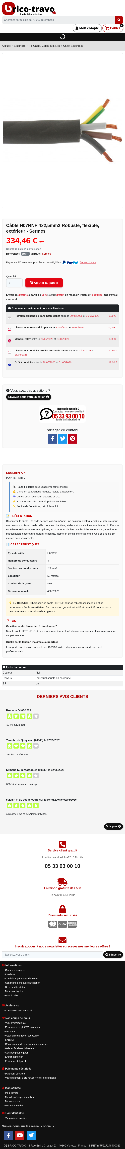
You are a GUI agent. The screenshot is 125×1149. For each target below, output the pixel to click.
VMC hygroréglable (15, 1023)
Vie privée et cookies (15, 1118)
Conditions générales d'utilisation (22, 982)
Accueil (6, 45)
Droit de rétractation (15, 987)
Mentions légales (13, 991)
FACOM (9, 1040)
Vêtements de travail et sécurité (21, 1035)
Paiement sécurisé (14, 1073)
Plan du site (11, 995)
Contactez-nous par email (18, 1010)
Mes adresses (12, 1101)
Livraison (9, 974)
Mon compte (87, 28)
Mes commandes (13, 1105)
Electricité (19, 45)
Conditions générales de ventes (21, 978)
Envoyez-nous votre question (28, 397)
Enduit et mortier (13, 1056)
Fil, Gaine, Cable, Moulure (44, 45)
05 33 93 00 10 (62, 866)
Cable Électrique (73, 45)
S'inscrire (113, 954)
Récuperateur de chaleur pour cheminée (26, 1044)
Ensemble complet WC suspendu (22, 1027)
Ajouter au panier (44, 282)
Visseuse (9, 1031)
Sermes (46, 253)
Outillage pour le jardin (16, 1052)
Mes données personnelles (19, 1097)
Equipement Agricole (15, 1061)
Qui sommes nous (14, 970)
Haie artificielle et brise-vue (19, 1048)
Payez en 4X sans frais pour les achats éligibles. (51, 262)
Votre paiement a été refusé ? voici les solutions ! (30, 1077)
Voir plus (113, 826)
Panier (114, 27)
